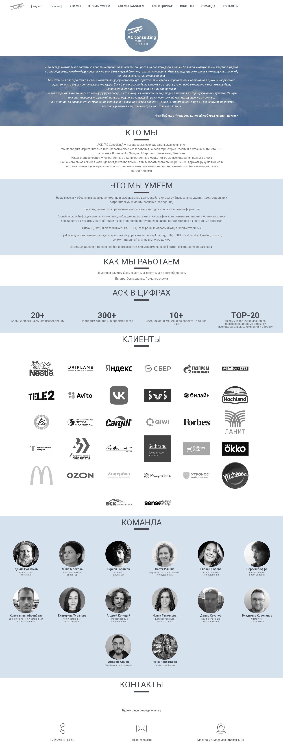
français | (56, 6)
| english (36, 6)
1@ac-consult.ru (141, 740)
